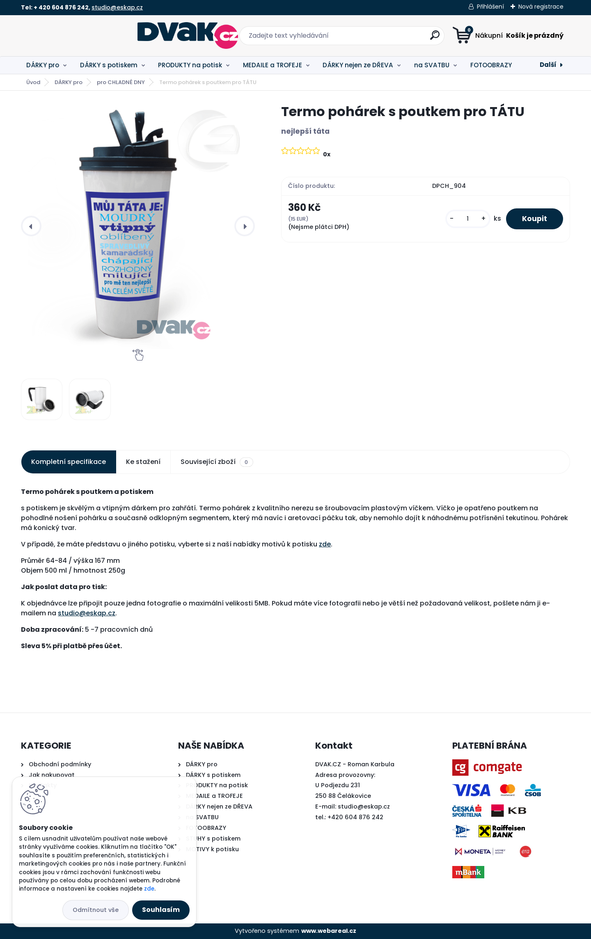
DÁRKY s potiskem (108, 65)
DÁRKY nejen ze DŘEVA (358, 65)
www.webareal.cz (328, 931)
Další (548, 64)
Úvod (33, 82)
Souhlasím (161, 909)
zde (325, 544)
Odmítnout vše (96, 910)
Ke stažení (143, 461)
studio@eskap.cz (117, 7)
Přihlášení (490, 6)
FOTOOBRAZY (491, 65)
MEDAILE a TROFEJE (272, 65)
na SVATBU (431, 65)
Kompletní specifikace (68, 461)
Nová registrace (541, 6)
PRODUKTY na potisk (190, 65)
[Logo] (71, 35)
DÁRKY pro (42, 65)
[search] (376, 38)
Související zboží (217, 462)
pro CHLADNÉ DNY (121, 82)
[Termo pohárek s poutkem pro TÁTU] (138, 226)
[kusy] (467, 219)
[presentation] (31, 226)
